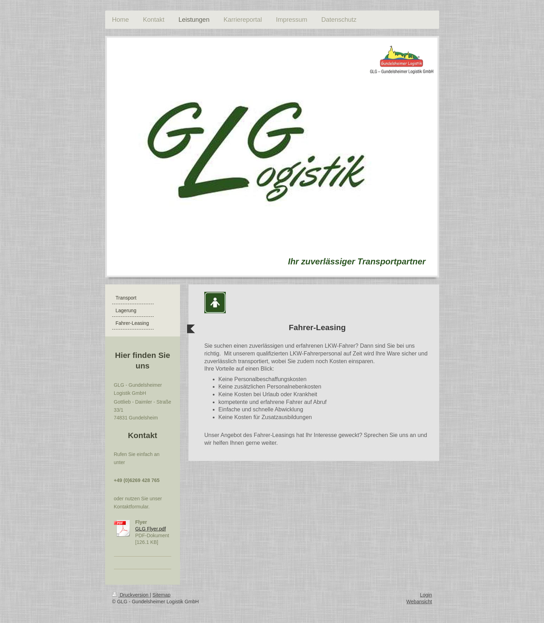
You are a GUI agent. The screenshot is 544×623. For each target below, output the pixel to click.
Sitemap (162, 595)
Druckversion (131, 595)
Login (426, 595)
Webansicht (419, 601)
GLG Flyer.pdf (150, 529)
